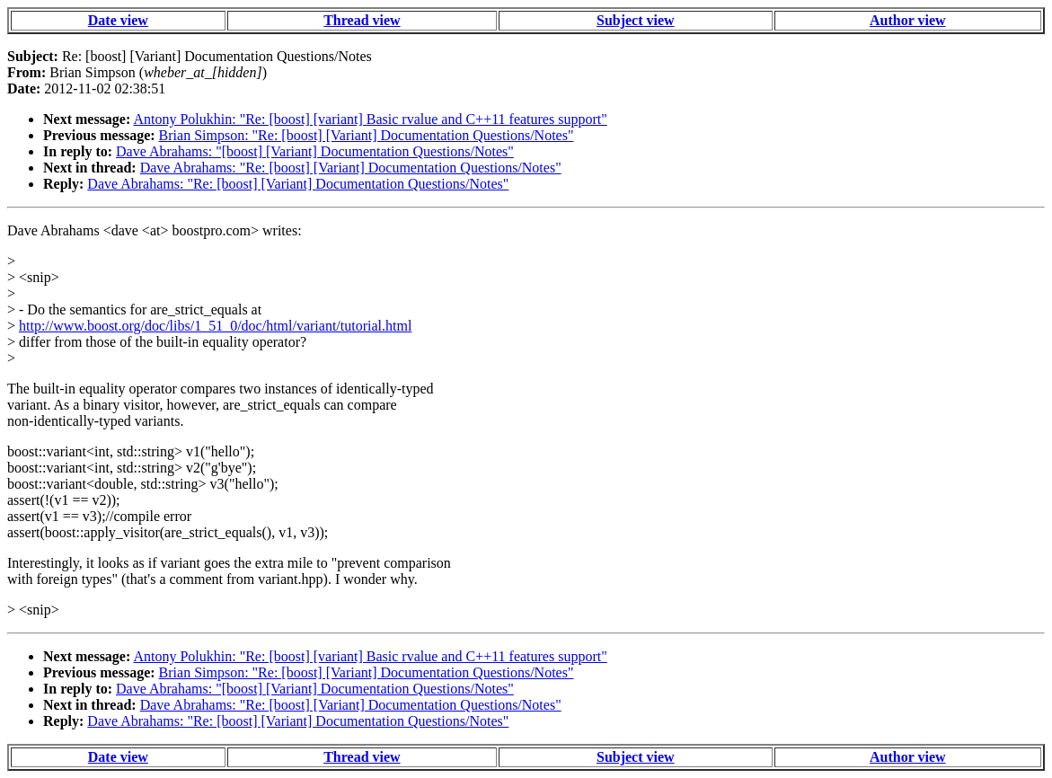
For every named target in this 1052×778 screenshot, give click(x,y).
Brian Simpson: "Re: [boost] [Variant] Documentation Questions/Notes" (366, 135)
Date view (118, 20)
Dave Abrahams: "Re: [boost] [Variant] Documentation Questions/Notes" (350, 167)
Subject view (636, 20)
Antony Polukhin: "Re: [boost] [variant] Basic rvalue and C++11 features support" (369, 119)
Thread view (361, 20)
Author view (908, 20)
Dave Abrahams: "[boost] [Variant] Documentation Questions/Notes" (315, 151)
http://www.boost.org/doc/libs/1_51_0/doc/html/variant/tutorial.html (215, 325)
